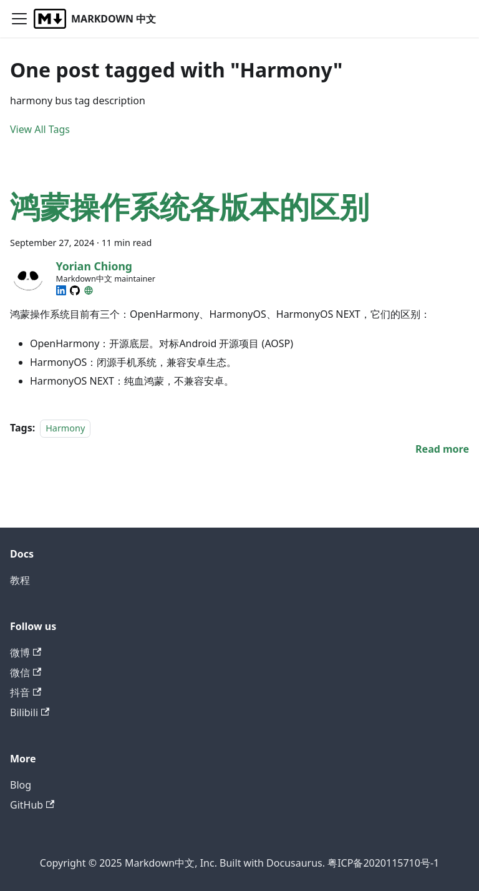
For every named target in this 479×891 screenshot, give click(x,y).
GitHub (32, 805)
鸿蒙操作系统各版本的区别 (189, 206)
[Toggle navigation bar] (19, 18)
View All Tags (40, 129)
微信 (25, 672)
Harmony (65, 428)
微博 (25, 652)
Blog (20, 785)
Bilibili (29, 712)
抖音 (25, 692)
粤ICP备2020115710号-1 (383, 863)
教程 (20, 580)
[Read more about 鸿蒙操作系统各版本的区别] (442, 449)
